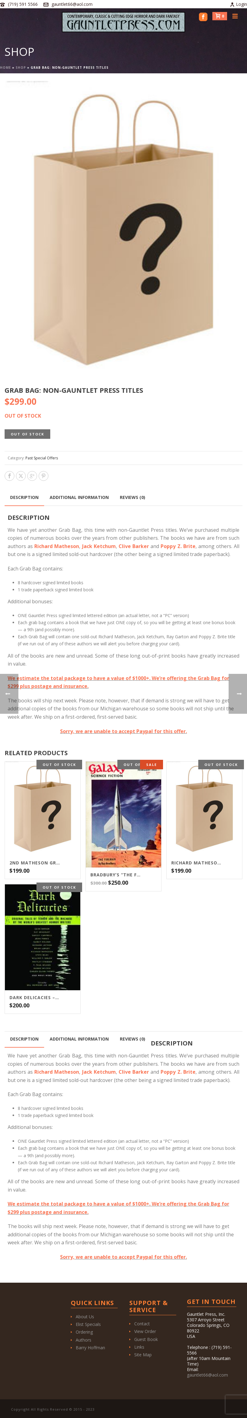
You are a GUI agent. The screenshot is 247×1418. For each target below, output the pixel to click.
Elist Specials (88, 1324)
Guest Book (146, 1339)
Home (5, 67)
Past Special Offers (41, 458)
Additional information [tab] (79, 497)
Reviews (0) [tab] (132, 497)
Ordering (84, 1332)
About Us (85, 1316)
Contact (142, 1324)
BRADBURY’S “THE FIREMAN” (115, 875)
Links (139, 1347)
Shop (21, 67)
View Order (145, 1331)
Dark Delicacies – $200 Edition (35, 997)
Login (238, 4)
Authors (83, 1340)
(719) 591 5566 (23, 4)
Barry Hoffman (90, 1347)
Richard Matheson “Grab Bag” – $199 (196, 863)
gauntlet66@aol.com (72, 4)
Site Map (143, 1355)
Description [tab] (24, 497)
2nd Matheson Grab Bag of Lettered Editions (35, 863)
